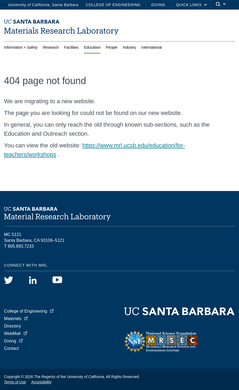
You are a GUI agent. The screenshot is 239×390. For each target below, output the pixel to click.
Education (92, 48)
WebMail (12, 333)
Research (51, 48)
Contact (11, 348)
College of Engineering (113, 5)
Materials (12, 318)
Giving (158, 5)
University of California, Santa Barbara (43, 5)
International (151, 48)
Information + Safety (21, 48)
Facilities (71, 48)
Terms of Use (15, 382)
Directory (12, 326)
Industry (129, 48)
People (112, 48)
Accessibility (41, 382)
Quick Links (189, 5)
